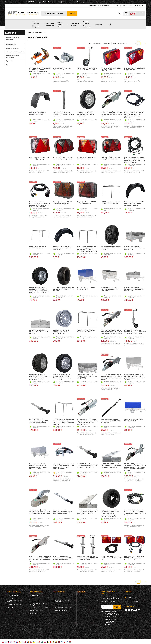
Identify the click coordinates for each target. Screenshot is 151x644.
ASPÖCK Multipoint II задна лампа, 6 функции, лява (110, 158)
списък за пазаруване (38, 601)
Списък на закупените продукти (38, 604)
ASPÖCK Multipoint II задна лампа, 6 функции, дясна (62, 158)
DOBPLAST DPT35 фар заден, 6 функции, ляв (111, 69)
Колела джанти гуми (59, 24)
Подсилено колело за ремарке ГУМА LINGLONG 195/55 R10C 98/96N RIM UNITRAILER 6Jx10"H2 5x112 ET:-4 (39, 291)
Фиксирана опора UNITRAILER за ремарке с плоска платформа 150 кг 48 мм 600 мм (63, 113)
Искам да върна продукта (16, 604)
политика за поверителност (64, 607)
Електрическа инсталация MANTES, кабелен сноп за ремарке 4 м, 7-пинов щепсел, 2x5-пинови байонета (134, 114)
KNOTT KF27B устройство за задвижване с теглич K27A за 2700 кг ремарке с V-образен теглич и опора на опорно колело (135, 467)
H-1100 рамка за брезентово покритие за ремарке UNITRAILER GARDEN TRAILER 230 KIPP (63, 421)
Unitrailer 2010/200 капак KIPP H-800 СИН (86, 288)
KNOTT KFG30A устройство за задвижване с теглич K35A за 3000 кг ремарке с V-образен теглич (40, 559)
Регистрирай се (117, 607)
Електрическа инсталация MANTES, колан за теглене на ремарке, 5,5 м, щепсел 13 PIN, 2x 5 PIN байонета (40, 204)
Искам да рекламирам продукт (14, 601)
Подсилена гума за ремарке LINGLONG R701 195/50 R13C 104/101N (63, 289)
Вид (114, 43)
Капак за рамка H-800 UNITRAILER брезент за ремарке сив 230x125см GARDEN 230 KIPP (38, 466)
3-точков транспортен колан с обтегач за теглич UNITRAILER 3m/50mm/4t (40, 69)
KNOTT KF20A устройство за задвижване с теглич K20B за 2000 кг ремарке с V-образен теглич (111, 377)
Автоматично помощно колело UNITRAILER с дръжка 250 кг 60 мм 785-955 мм (135, 331)
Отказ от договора (61, 610)
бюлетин (34, 613)
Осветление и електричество (49, 24)
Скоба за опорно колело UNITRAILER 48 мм (62, 69)
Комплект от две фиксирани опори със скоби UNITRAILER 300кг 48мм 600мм (87, 558)
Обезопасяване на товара (75, 24)
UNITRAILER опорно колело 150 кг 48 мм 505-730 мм (87, 69)
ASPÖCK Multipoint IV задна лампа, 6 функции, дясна (39, 158)
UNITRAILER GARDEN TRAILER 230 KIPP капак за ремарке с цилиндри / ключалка (111, 465)
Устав (57, 604)
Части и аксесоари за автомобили (87, 24)
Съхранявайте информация (64, 595)
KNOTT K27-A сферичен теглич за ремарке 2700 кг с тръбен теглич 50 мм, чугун (39, 511)
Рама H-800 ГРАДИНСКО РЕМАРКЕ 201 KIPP (86, 331)
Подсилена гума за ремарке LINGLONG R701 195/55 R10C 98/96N (111, 248)
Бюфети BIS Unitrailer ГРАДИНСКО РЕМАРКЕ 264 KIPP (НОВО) (134, 248)
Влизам (93, 5)
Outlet (110, 24)
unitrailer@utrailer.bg (48, 2)
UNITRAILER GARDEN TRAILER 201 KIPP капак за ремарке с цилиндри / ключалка (87, 511)
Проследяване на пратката (16, 598)
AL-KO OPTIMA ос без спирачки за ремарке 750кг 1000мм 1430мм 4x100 (87, 465)
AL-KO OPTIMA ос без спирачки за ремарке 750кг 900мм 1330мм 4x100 (63, 558)
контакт (10, 607)
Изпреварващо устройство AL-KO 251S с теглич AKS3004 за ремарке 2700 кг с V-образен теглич (63, 466)
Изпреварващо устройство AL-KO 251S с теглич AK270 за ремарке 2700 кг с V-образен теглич (111, 113)
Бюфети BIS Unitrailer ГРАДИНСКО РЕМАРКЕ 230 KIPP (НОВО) (134, 289)
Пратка (57, 598)
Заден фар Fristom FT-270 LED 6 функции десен (62, 202)
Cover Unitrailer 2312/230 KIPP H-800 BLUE (133, 420)
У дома (37, 33)
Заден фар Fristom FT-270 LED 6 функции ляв (86, 202)
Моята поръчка (14, 592)
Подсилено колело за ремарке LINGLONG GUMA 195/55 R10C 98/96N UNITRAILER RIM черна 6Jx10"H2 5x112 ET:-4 (110, 513)
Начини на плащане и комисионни (61, 601)
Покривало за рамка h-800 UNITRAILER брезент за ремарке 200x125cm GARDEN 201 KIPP (134, 377)
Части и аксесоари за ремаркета (35, 24)
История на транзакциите (39, 607)
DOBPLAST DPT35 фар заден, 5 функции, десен (134, 69)
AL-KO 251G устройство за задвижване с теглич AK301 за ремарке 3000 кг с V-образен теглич (87, 421)
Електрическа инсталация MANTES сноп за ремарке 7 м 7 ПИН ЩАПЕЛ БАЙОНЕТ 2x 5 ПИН (135, 512)
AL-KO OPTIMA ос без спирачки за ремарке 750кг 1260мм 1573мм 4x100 (39, 420)
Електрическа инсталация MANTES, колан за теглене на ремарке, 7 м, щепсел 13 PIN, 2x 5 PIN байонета (135, 160)
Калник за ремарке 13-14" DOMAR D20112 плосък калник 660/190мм (38, 112)
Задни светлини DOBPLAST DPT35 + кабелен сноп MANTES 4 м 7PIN (134, 558)
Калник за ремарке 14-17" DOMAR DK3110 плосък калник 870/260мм (134, 203)
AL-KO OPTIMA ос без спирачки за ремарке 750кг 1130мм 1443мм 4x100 (63, 511)
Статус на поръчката (14, 595)
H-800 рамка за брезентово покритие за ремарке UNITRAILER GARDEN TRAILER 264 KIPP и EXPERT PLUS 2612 (87, 249)
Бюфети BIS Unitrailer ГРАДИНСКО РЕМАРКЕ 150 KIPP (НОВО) (87, 376)
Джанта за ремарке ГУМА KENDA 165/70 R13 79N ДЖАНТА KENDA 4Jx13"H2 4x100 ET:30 (62, 377)
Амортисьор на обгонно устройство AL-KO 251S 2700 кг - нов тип (111, 420)
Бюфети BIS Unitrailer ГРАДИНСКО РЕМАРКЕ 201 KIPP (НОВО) (110, 289)
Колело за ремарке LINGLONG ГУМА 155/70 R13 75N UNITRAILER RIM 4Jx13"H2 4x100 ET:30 (87, 113)
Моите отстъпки (36, 610)
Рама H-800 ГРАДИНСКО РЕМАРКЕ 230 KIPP (38, 247)
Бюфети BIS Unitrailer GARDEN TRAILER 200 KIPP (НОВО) (38, 331)
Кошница (34, 598)
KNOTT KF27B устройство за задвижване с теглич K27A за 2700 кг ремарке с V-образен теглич (111, 332)
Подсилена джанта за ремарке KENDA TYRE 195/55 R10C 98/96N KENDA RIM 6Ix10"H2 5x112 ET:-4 (39, 377)
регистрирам (104, 5)
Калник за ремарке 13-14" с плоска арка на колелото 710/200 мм (63, 248)
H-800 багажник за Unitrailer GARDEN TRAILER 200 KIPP (111, 202)
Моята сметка (36, 592)
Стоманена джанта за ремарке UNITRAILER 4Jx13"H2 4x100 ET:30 (61, 331)
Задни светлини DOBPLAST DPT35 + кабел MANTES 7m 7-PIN (111, 558)
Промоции (98, 24)
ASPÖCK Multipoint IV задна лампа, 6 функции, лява (86, 158)
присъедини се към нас (110, 592)
